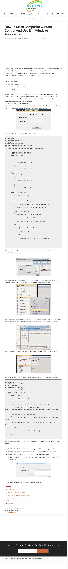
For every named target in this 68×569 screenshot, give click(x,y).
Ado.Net (45, 14)
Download (12, 512)
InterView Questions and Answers (17, 489)
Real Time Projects (26, 14)
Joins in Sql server (13, 498)
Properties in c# (12, 503)
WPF (57, 14)
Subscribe (24, 508)
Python (35, 19)
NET (47, 68)
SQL (52, 14)
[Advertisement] (33, 54)
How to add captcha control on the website (19, 500)
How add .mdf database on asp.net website (19, 495)
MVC (63, 14)
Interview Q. (26, 19)
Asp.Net (37, 14)
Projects (42, 19)
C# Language (14, 14)
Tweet (44, 38)
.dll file (24, 87)
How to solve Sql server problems (17, 492)
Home (5, 14)
